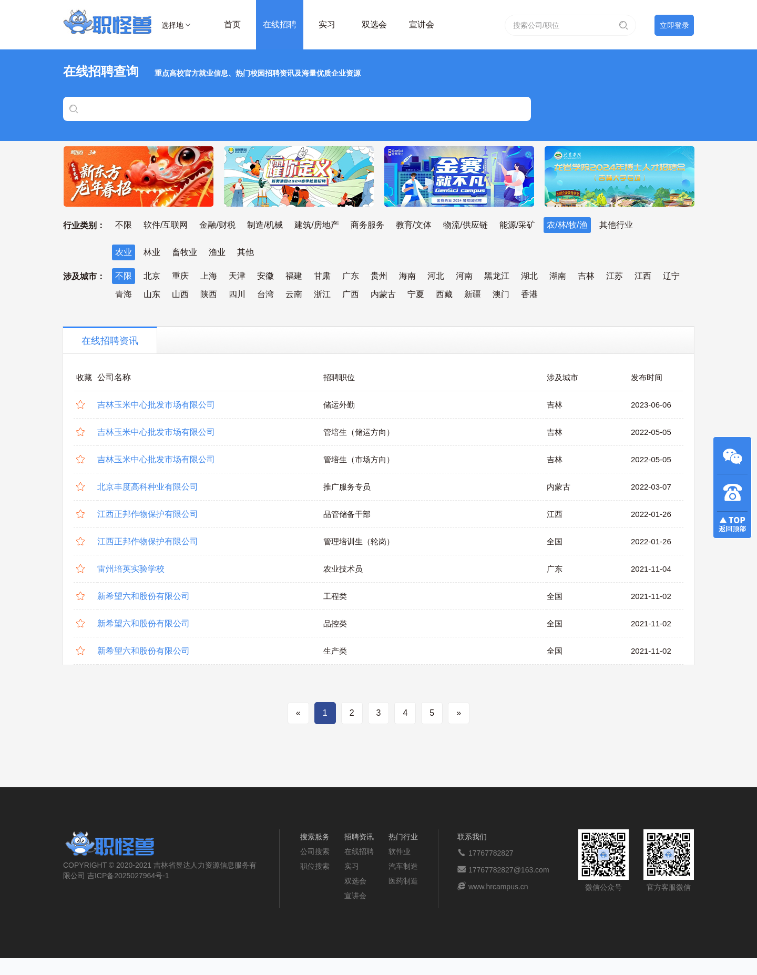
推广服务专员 (347, 486)
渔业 (217, 252)
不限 (123, 224)
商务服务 (367, 224)
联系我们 (472, 836)
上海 (208, 275)
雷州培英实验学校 (131, 568)
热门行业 (403, 836)
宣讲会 (421, 24)
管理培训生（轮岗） (358, 541)
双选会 (374, 24)
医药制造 (403, 881)
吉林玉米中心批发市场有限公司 (156, 404)
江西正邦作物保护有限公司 (147, 514)
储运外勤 (339, 404)
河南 (464, 275)
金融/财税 (217, 224)
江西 (643, 275)
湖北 (529, 275)
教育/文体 (414, 224)
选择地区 (172, 27)
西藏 (444, 294)
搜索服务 (315, 836)
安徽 (265, 275)
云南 (293, 294)
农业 (123, 252)
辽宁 (671, 275)
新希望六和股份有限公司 (143, 596)
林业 (152, 252)
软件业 (399, 851)
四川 (237, 294)
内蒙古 (383, 294)
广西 (350, 294)
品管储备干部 (347, 514)
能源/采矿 (517, 224)
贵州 (379, 275)
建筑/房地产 (316, 224)
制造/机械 (265, 224)
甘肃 (322, 275)
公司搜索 (315, 851)
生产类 (335, 650)
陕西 (208, 294)
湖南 (557, 275)
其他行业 (616, 224)
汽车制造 (403, 866)
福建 (293, 275)
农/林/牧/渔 (567, 224)
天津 (237, 275)
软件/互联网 (166, 224)
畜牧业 (184, 252)
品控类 (335, 623)
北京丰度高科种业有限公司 (147, 486)
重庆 (180, 275)
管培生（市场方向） (358, 459)
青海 (123, 294)
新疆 (472, 294)
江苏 (614, 275)
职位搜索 (315, 866)
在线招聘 (279, 24)
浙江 (322, 294)
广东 (350, 275)
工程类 (335, 596)
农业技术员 (343, 568)
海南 (407, 275)
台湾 (265, 294)
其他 (245, 252)
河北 (435, 275)
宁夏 (415, 294)
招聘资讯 (359, 836)
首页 (232, 24)
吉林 (586, 275)
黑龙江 (496, 275)
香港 (529, 294)
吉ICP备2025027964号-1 (128, 875)
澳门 (501, 294)
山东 (152, 294)
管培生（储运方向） (358, 432)
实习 (327, 24)
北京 (152, 275)
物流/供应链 (465, 224)
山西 (180, 294)
